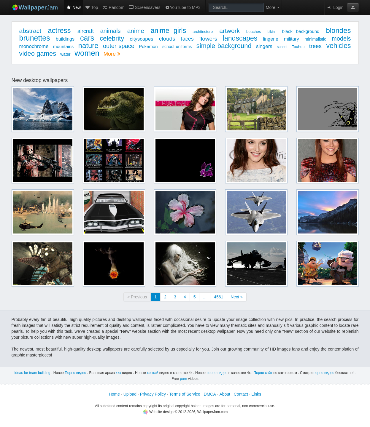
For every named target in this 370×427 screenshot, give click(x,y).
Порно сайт (262, 373)
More (112, 54)
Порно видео (75, 373)
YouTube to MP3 (183, 7)
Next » (236, 297)
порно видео (217, 373)
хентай (152, 373)
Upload (129, 394)
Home (114, 394)
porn (183, 379)
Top (91, 7)
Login (335, 7)
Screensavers (144, 7)
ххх (118, 373)
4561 (218, 297)
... (205, 297)
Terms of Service (184, 394)
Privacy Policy (153, 394)
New (73, 7)
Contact (241, 394)
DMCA (210, 394)
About (224, 394)
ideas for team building (32, 373)
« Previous (137, 297)
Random (113, 7)
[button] (353, 7)
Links (256, 394)
